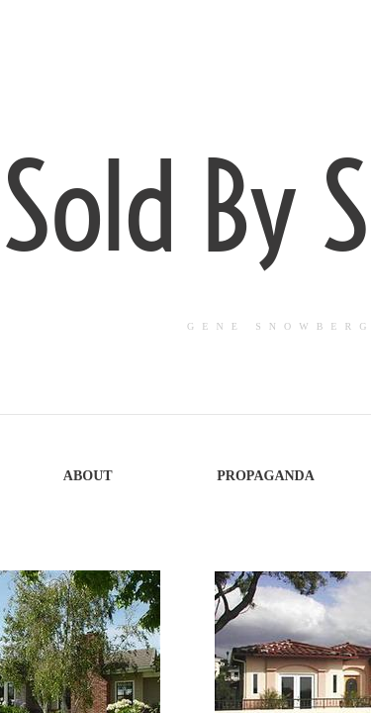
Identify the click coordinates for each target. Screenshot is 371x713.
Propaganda (266, 475)
